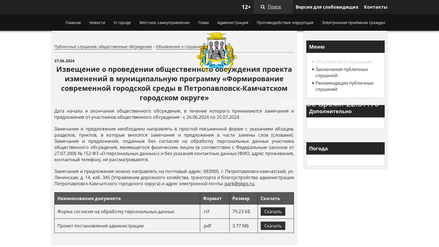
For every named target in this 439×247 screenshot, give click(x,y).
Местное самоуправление (164, 22)
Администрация (232, 22)
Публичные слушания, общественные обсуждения (103, 46)
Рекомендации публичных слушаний (344, 86)
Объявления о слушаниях (181, 46)
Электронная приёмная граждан (353, 22)
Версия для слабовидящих (327, 7)
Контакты (375, 7)
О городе (122, 22)
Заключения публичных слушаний (342, 72)
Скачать (273, 211)
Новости (97, 22)
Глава (203, 22)
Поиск (274, 7)
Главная (73, 22)
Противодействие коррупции (285, 22)
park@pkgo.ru (239, 183)
